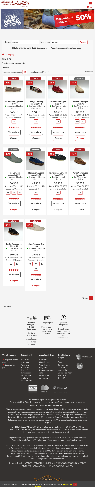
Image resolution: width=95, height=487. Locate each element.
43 (36, 192)
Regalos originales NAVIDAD (20, 461)
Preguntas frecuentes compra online (46, 368)
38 (58, 121)
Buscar (8, 42)
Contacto (43, 358)
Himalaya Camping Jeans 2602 (36, 173)
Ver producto (13, 131)
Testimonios (26, 371)
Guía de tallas (44, 360)
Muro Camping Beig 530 (36, 244)
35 (11, 263)
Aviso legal (25, 363)
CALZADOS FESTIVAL (63, 464)
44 (36, 121)
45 (14, 192)
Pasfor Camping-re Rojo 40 (58, 102)
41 (83, 121)
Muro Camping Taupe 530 (14, 102)
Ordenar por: (45, 42)
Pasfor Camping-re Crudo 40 (80, 102)
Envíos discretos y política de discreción (65, 373)
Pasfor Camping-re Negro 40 (14, 244)
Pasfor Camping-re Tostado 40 (80, 173)
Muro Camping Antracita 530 (14, 173)
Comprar (14, 137)
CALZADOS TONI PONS (43, 464)
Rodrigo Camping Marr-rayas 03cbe (36, 102)
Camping (10, 54)
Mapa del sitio (26, 379)
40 (77, 121)
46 (14, 121)
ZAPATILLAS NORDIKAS (44, 461)
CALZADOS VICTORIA (65, 461)
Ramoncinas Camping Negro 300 (58, 173)
